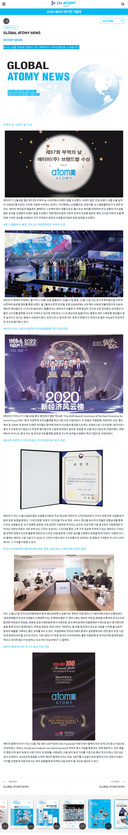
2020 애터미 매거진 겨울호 (64, 11)
